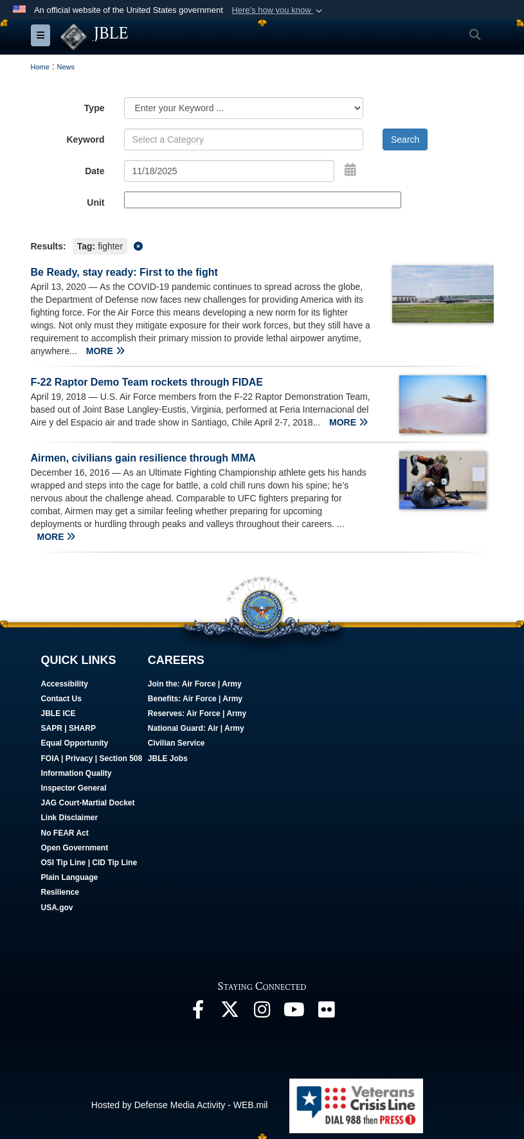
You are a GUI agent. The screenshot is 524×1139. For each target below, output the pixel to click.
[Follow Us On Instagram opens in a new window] (262, 1012)
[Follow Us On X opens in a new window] (230, 1012)
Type (94, 108)
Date (94, 171)
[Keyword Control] (244, 139)
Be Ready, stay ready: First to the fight (124, 272)
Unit (95, 202)
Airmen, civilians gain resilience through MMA (143, 458)
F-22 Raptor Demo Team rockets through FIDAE (147, 382)
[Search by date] (229, 171)
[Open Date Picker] (350, 169)
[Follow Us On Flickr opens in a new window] (327, 1012)
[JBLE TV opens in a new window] (294, 1012)
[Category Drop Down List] (244, 108)
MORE (105, 351)
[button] (278, 10)
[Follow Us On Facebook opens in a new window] (198, 1012)
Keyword (85, 139)
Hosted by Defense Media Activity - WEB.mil (179, 1105)
